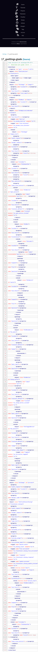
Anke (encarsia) (23, 41)
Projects (19, 10)
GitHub (19, 22)
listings (4, 54)
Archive (19, 32)
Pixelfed (19, 16)
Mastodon (19, 13)
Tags (19, 28)
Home (19, 4)
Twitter (19, 19)
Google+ (19, 25)
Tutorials (19, 7)
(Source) (26, 59)
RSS (19, 35)
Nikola (18, 43)
